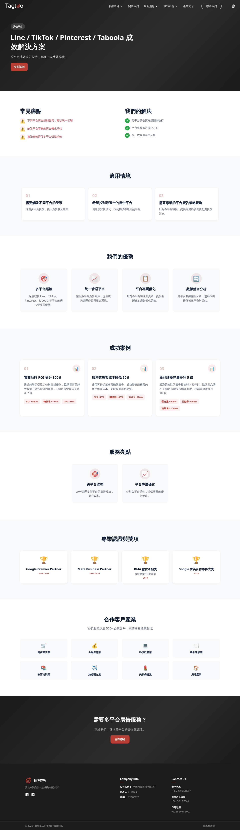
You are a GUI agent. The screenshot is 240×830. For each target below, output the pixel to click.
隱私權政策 (209, 825)
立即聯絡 (120, 739)
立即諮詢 (19, 67)
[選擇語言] (233, 6)
